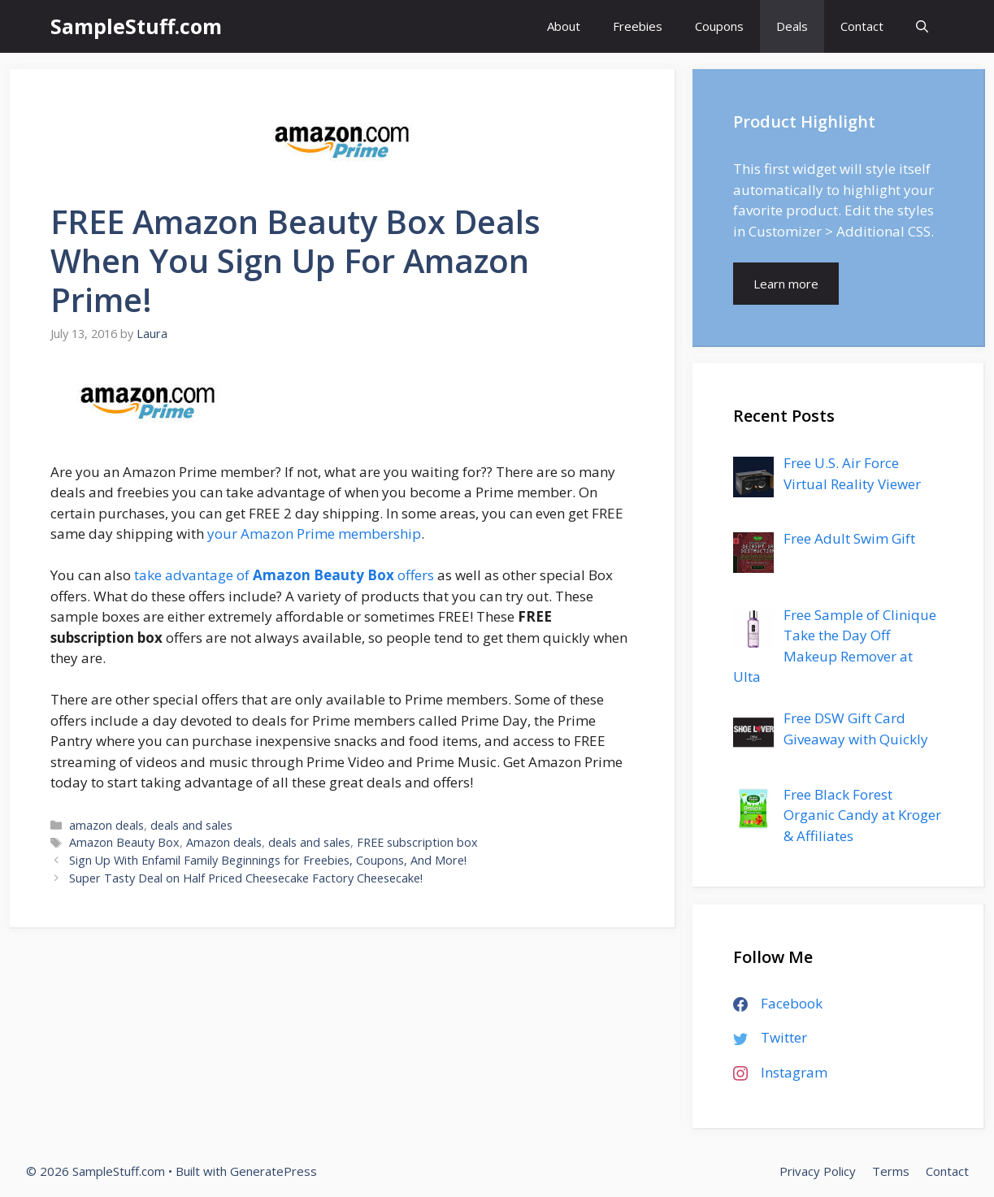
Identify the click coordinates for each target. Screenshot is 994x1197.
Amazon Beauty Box (124, 842)
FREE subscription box (417, 842)
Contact (861, 26)
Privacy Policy (817, 1171)
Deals (792, 26)
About (563, 26)
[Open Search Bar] (922, 26)
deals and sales (191, 825)
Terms (890, 1171)
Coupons (719, 26)
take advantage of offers (284, 575)
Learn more (785, 283)
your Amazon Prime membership (314, 533)
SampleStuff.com (136, 26)
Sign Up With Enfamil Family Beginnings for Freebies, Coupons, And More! (268, 860)
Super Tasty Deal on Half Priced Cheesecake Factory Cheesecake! (246, 878)
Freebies (637, 26)
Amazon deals (224, 842)
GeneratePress (273, 1171)
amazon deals (106, 825)
